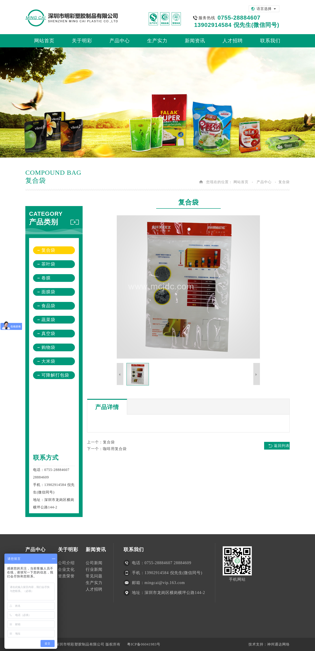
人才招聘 (94, 589)
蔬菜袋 (48, 319)
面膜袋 (48, 291)
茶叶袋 (48, 264)
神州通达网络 (278, 644)
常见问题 (94, 576)
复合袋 (284, 182)
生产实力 (94, 582)
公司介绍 (66, 563)
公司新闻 (94, 563)
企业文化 (66, 569)
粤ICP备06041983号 (143, 644)
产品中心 (264, 182)
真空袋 (48, 333)
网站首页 (240, 182)
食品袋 (48, 305)
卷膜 (46, 277)
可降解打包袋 (55, 375)
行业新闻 (94, 569)
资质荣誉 (66, 576)
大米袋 (48, 361)
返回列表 (282, 446)
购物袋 (48, 347)
